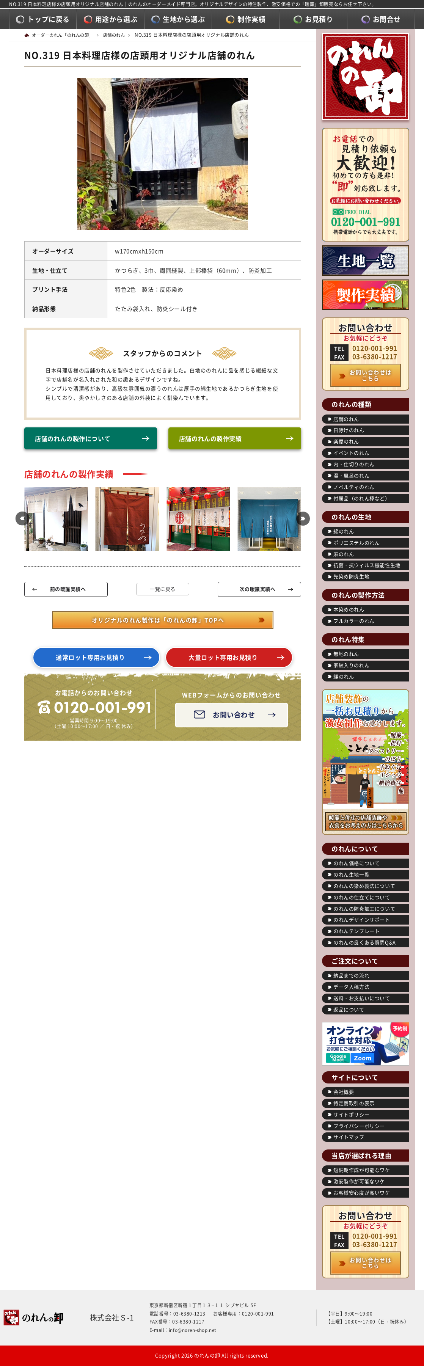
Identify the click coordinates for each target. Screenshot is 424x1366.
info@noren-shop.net (193, 1330)
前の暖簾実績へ (68, 590)
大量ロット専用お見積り (223, 659)
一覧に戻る (163, 590)
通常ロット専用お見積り (90, 659)
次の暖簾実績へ (257, 590)
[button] (20, 520)
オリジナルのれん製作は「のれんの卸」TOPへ (157, 621)
